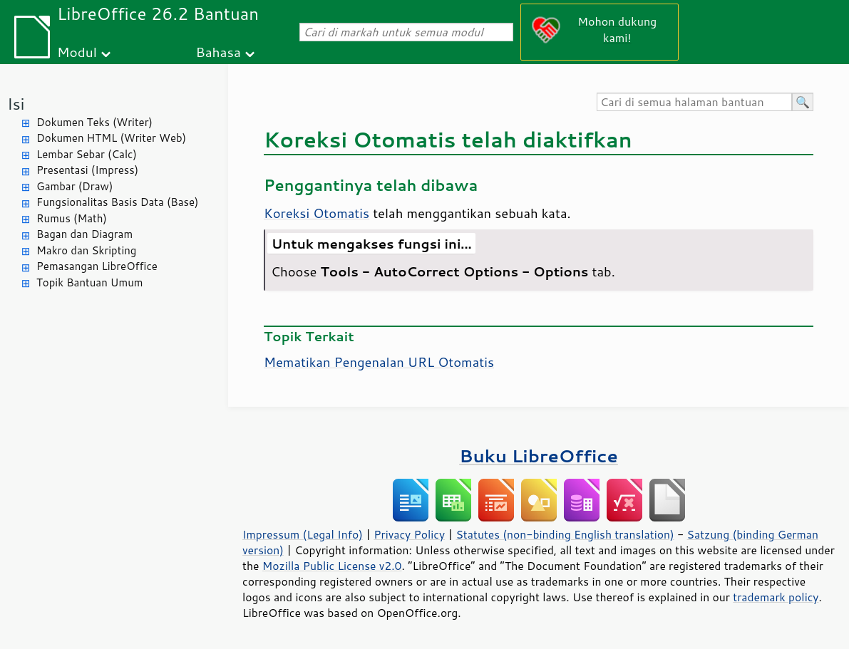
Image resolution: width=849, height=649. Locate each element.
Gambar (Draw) (74, 186)
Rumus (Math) (71, 218)
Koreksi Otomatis (316, 213)
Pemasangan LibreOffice (97, 266)
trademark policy (775, 597)
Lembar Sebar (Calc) (86, 154)
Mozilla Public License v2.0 (332, 565)
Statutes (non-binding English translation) (565, 534)
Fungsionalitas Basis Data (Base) (117, 201)
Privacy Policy (409, 534)
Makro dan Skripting (86, 250)
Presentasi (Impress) (87, 169)
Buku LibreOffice (538, 455)
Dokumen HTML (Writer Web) (111, 137)
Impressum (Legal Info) (302, 534)
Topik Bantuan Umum (89, 282)
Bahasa (217, 51)
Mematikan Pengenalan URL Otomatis (379, 362)
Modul (77, 51)
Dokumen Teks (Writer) (94, 122)
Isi (15, 104)
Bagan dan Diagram (84, 234)
